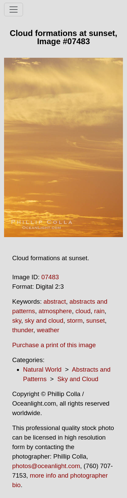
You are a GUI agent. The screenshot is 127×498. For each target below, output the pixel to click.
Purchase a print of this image (54, 345)
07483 (50, 277)
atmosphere (55, 311)
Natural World (42, 369)
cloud (83, 311)
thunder (22, 330)
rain (99, 311)
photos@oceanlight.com (46, 465)
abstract (54, 301)
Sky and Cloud (77, 379)
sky (16, 320)
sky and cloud (44, 320)
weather (48, 330)
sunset (95, 320)
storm (75, 320)
